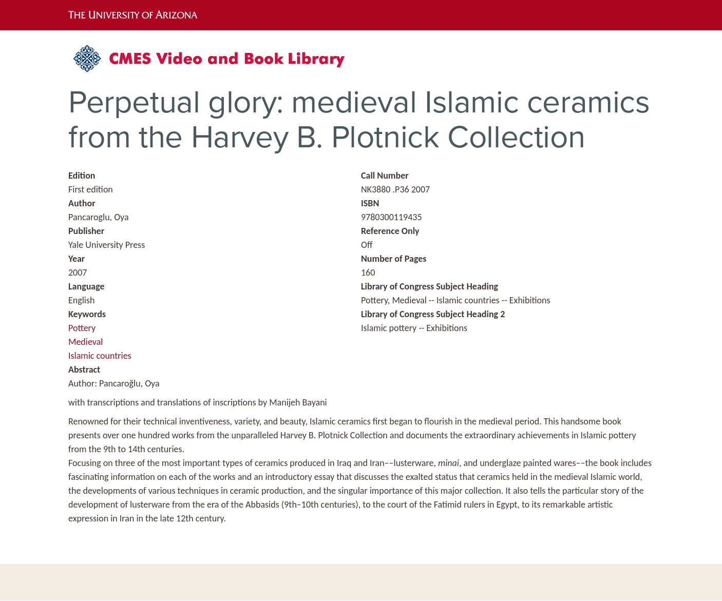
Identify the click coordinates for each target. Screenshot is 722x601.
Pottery (82, 328)
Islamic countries (99, 355)
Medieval (85, 341)
